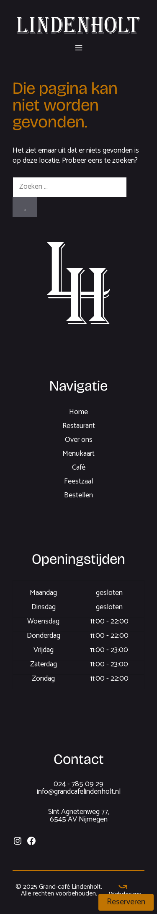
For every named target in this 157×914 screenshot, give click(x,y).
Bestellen (78, 495)
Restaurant (78, 426)
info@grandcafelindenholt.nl (79, 791)
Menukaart (78, 453)
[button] (78, 46)
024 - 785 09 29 (78, 784)
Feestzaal (78, 481)
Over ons (79, 439)
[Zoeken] (25, 207)
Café (78, 467)
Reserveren (126, 902)
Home (78, 412)
